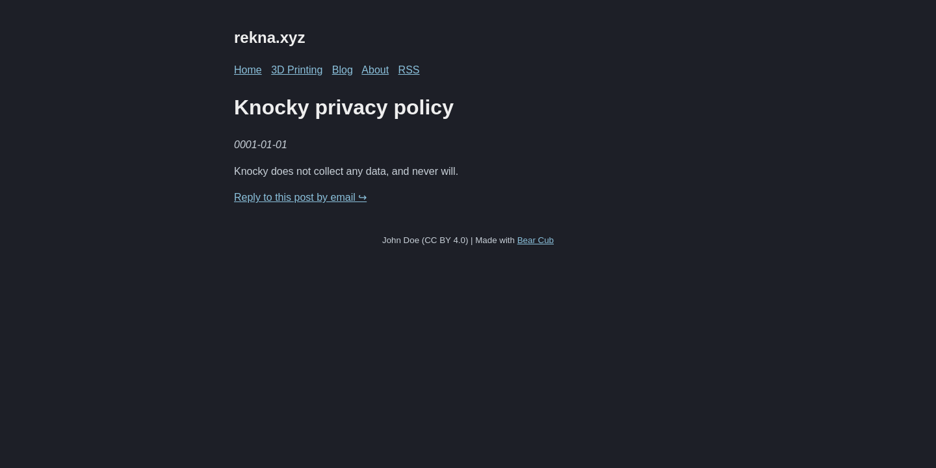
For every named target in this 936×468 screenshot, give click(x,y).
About (375, 69)
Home (248, 69)
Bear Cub (535, 240)
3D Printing (296, 69)
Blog (342, 69)
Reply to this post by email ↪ (300, 197)
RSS (409, 69)
